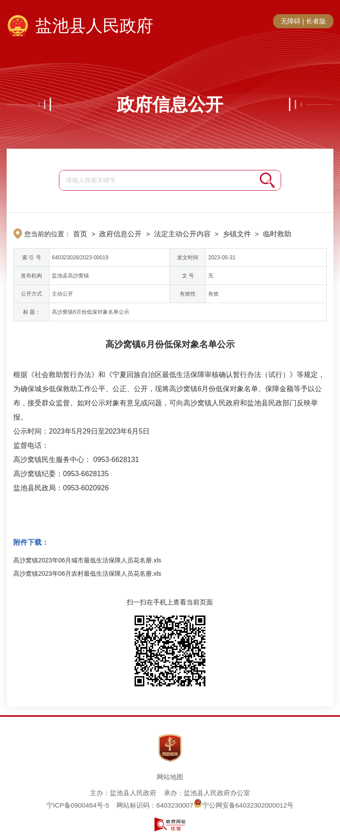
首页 (80, 234)
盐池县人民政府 (94, 25)
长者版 (316, 21)
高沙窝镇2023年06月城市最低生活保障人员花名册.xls (87, 560)
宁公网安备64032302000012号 (243, 805)
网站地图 (170, 777)
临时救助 (277, 234)
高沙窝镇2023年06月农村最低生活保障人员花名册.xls (87, 573)
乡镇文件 (237, 234)
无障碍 (291, 21)
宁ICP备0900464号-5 (77, 805)
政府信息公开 (170, 104)
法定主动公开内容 (182, 234)
